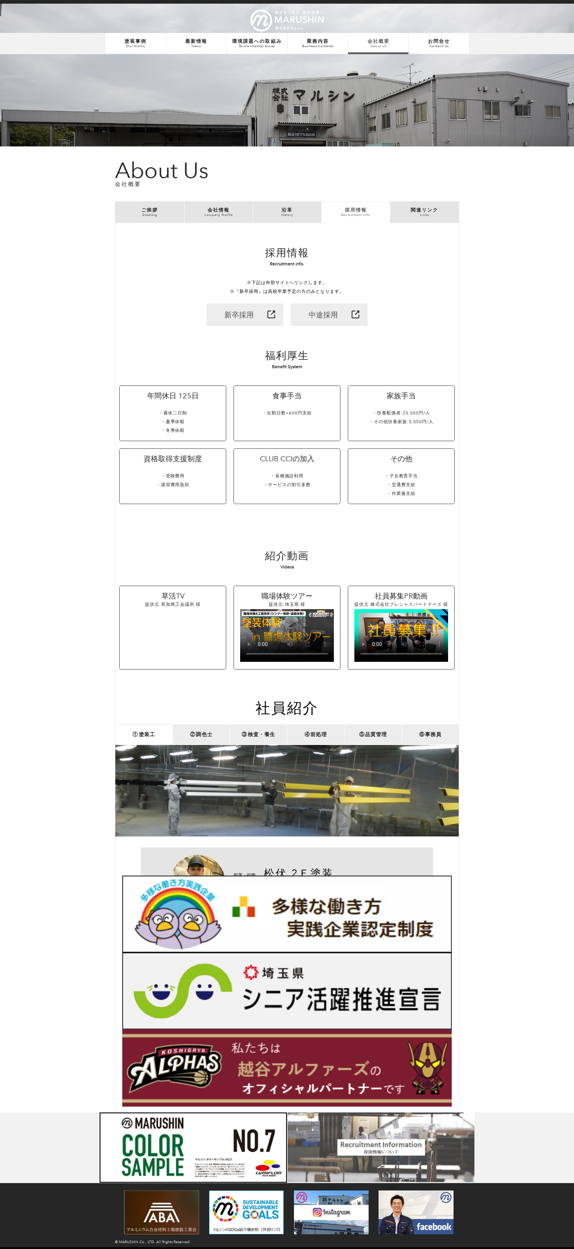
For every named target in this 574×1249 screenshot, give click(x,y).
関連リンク (424, 212)
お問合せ (439, 43)
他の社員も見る (380, 1022)
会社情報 (218, 212)
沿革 (287, 212)
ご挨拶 (149, 212)
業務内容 (317, 43)
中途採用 (323, 316)
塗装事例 (135, 43)
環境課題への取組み (257, 43)
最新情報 (196, 43)
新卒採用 (239, 316)
